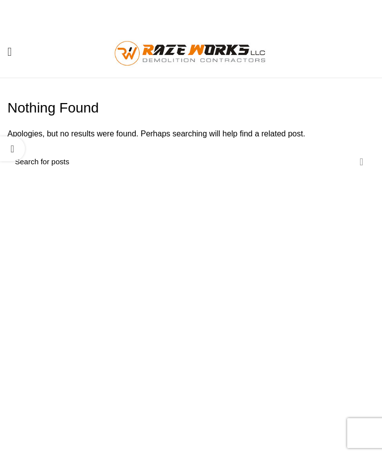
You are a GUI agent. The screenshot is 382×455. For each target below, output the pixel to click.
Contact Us (152, 425)
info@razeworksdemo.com (79, 417)
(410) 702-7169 (68, 398)
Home (144, 356)
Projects (147, 408)
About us (148, 373)
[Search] (191, 161)
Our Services (155, 390)
